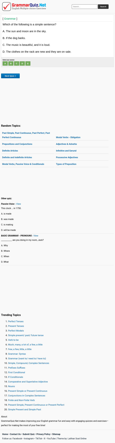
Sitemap (56, 434)
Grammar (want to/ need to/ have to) (27, 358)
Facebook (17, 438)
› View (18, 204)
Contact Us (15, 434)
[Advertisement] (57, 101)
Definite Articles (10, 150)
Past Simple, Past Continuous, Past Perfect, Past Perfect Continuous (26, 135)
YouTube (51, 438)
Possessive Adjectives (67, 157)
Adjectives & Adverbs (66, 144)
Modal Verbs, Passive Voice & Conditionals (23, 164)
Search (103, 7)
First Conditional (16, 372)
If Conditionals (15, 377)
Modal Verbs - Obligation (68, 137)
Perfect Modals (16, 330)
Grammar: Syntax (17, 353)
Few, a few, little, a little (19, 349)
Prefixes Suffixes (16, 367)
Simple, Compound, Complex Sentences (28, 363)
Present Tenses (16, 326)
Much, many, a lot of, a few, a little (25, 344)
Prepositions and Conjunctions (17, 144)
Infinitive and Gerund (66, 150)
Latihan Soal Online (77, 438)
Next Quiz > (10, 76)
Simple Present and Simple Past (24, 409)
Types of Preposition (66, 164)
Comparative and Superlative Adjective (28, 381)
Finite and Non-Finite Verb (21, 400)
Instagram (29, 438)
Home (5, 434)
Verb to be (13, 340)
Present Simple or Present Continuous (27, 391)
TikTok (39, 438)
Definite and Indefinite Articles (17, 157)
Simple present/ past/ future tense (25, 335)
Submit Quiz (29, 434)
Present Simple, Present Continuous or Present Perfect (36, 404)
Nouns (11, 386)
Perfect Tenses (16, 321)
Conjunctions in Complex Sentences (26, 395)
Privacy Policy (43, 434)
